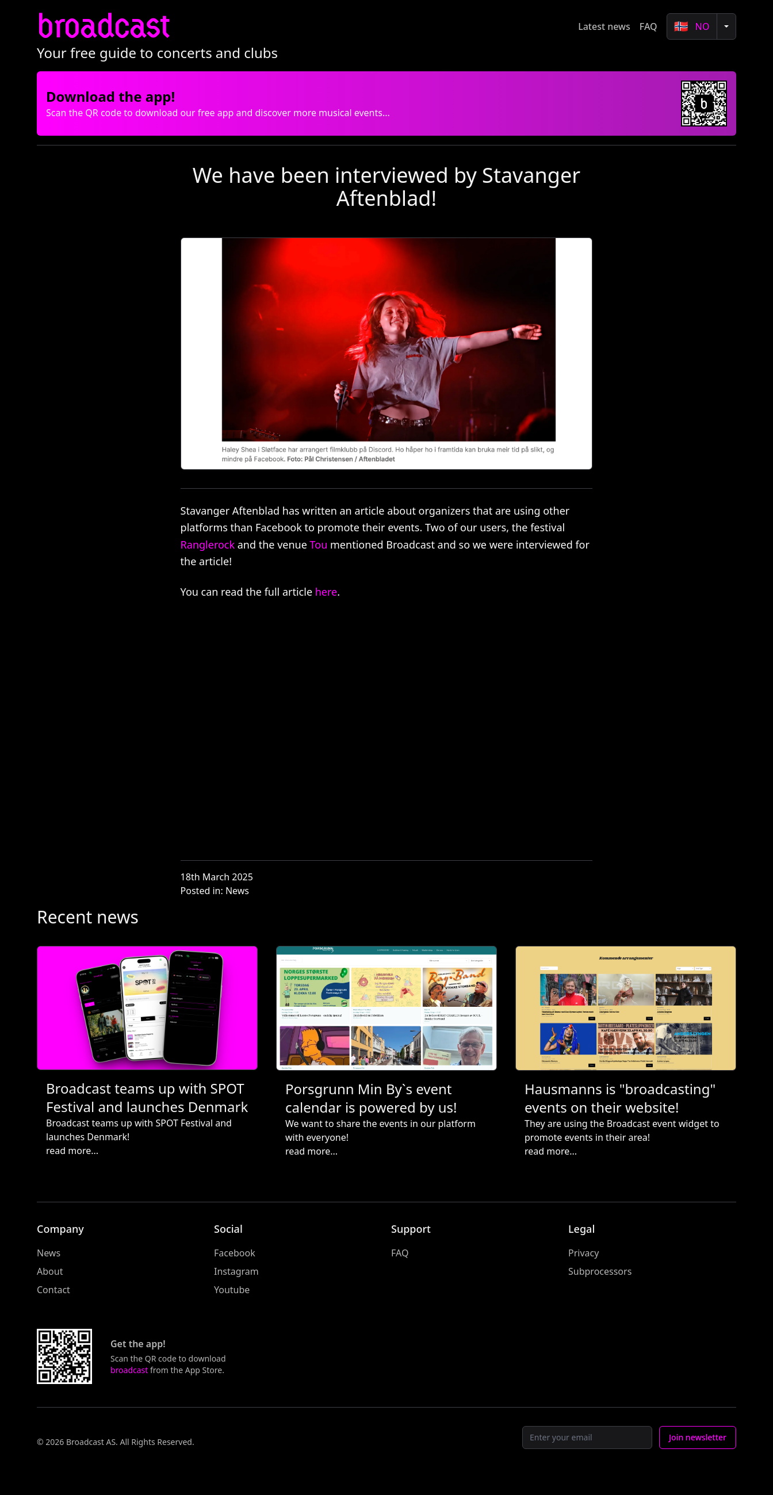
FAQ (648, 26)
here (326, 592)
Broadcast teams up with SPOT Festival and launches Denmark (147, 1097)
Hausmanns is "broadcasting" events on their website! (620, 1098)
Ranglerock (208, 544)
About (50, 1271)
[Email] (587, 1437)
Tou (319, 544)
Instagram (236, 1271)
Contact (53, 1289)
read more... (72, 1150)
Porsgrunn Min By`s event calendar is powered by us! (371, 1098)
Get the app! (138, 1343)
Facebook (234, 1253)
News (237, 890)
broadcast (103, 26)
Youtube (232, 1289)
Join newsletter (697, 1437)
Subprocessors (600, 1271)
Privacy (583, 1253)
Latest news (604, 26)
